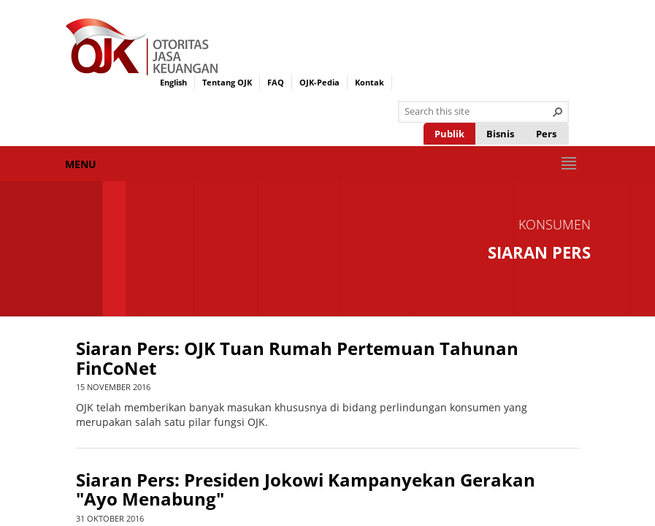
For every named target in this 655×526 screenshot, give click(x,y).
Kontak (369, 82)
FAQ (275, 82)
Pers (546, 133)
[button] (558, 112)
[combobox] (478, 111)
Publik (449, 133)
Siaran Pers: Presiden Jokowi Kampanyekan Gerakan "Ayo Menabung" (305, 489)
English (173, 82)
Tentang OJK (227, 82)
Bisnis (500, 133)
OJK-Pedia (319, 82)
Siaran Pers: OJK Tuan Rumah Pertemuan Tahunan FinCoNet (297, 358)
